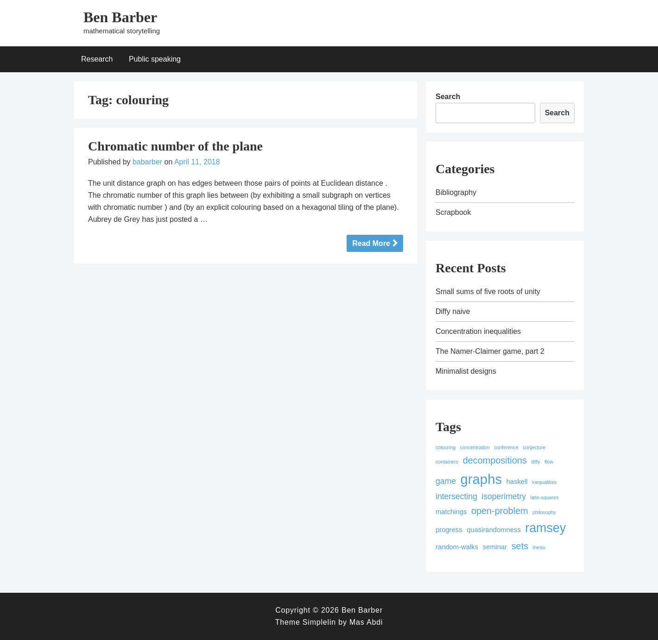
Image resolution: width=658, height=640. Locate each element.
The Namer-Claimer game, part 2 (490, 351)
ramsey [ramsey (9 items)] (545, 528)
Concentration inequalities (478, 331)
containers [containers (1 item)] (447, 461)
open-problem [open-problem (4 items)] (499, 511)
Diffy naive (453, 311)
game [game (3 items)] (446, 481)
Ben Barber (120, 17)
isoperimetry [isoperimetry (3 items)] (503, 496)
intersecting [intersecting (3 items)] (456, 496)
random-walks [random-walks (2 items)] (457, 547)
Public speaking (155, 59)
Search (448, 96)
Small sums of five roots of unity (488, 291)
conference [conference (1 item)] (506, 447)
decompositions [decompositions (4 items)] (495, 460)
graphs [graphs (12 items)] (481, 479)
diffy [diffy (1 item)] (535, 461)
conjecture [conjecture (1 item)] (534, 447)
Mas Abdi (366, 622)
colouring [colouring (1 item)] (446, 447)
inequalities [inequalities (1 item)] (544, 482)
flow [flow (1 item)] (548, 461)
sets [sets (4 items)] (520, 546)
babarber (147, 162)
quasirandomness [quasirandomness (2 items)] (494, 529)
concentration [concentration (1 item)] (475, 447)
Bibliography (456, 192)
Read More (371, 243)
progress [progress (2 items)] (449, 529)
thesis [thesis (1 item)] (539, 547)
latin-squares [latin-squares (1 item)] (545, 497)
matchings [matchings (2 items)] (451, 511)
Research (97, 59)
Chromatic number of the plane (175, 146)
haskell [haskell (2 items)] (517, 481)
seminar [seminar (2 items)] (495, 547)
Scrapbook (453, 212)
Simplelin (319, 622)
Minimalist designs (466, 371)
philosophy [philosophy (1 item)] (544, 512)
